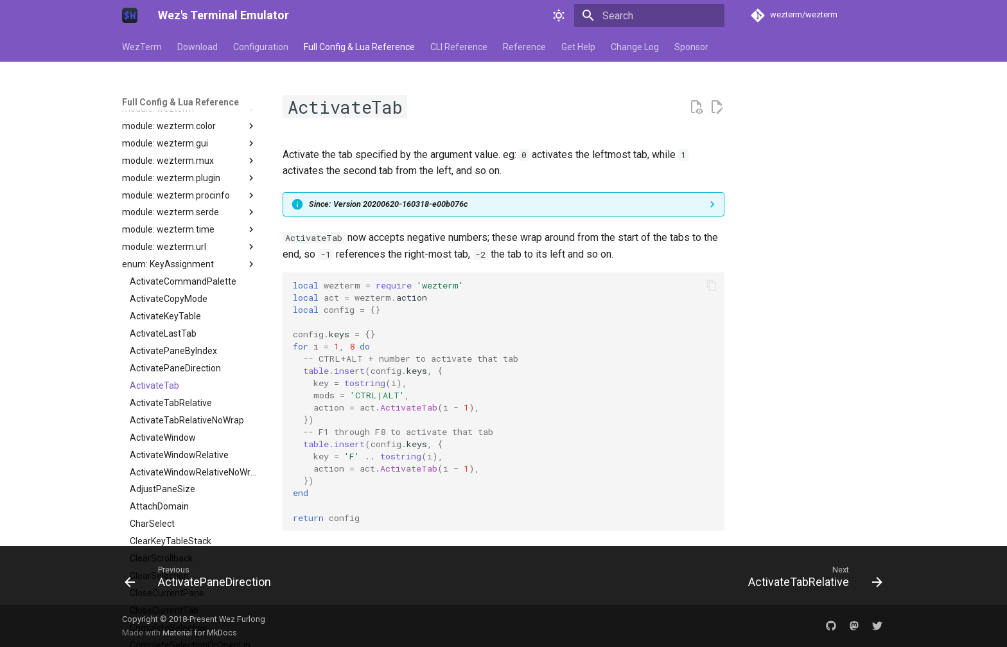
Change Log (635, 47)
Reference (524, 47)
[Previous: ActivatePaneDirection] (201, 580)
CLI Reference (458, 47)
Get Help (578, 47)
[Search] (649, 15)
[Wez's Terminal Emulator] (130, 15)
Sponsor (691, 47)
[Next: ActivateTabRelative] (812, 580)
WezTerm (142, 47)
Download (197, 47)
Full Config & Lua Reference (359, 47)
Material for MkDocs (199, 632)
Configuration (260, 47)
